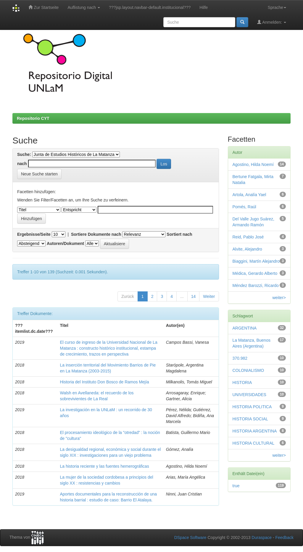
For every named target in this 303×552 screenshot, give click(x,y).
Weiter (209, 296)
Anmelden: (271, 22)
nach (22, 163)
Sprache (277, 7)
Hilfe (203, 7)
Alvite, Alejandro (247, 249)
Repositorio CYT (33, 118)
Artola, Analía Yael (249, 194)
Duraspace (262, 537)
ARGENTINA (245, 328)
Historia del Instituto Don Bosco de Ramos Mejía (104, 382)
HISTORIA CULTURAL (254, 443)
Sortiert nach (179, 234)
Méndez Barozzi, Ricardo (256, 285)
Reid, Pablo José (248, 237)
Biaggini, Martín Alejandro (256, 261)
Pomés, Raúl (244, 206)
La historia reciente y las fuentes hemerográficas (104, 466)
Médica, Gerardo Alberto (255, 273)
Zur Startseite (43, 7)
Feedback (284, 537)
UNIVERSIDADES (249, 394)
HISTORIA (242, 382)
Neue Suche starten (39, 174)
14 (193, 296)
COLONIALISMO (248, 370)
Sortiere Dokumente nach (96, 234)
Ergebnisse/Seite (34, 234)
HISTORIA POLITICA (252, 406)
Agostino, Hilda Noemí (253, 164)
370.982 (240, 358)
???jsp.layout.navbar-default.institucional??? (150, 7)
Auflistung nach (83, 7)
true (236, 485)
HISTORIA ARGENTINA (255, 431)
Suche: (24, 154)
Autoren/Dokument (65, 243)
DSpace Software (190, 537)
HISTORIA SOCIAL (250, 419)
